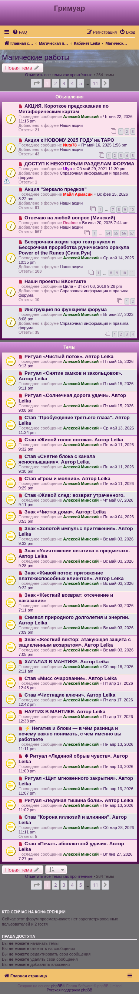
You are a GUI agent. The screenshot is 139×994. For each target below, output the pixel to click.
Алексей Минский (81, 116)
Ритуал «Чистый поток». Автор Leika (68, 356)
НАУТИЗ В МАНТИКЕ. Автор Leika (64, 711)
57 (132, 233)
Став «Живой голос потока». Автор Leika (73, 439)
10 (132, 209)
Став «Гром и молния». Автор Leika (67, 478)
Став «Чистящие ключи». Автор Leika (69, 695)
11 (132, 272)
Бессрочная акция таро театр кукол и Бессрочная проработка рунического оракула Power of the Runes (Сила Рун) (74, 247)
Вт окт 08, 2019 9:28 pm (99, 286)
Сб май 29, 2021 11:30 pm (100, 168)
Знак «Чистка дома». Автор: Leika (65, 512)
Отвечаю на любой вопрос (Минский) (69, 217)
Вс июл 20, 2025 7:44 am (105, 222)
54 (108, 233)
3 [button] (64, 83)
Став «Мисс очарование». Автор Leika (70, 678)
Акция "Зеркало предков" (55, 189)
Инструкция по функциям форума (65, 309)
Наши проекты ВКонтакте (55, 281)
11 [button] (95, 83)
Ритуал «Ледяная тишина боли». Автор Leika (78, 800)
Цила (68, 286)
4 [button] (72, 83)
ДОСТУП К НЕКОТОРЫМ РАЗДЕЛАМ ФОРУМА (79, 163)
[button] (36, 83)
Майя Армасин (78, 194)
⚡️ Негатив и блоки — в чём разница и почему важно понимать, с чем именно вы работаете (70, 733)
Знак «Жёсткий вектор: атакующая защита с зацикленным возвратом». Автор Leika (75, 642)
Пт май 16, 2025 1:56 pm (104, 145)
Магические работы (36, 57)
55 (116, 233)
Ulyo (67, 168)
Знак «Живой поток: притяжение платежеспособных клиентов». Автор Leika (71, 575)
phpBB (57, 986)
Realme (70, 222)
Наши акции (71, 125)
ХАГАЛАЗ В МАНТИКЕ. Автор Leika (66, 661)
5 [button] (80, 83)
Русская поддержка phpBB (69, 990)
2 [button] (55, 83)
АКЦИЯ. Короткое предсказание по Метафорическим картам (64, 108)
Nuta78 (70, 145)
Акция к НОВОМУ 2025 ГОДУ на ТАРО (69, 140)
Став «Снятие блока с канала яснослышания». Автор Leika (57, 459)
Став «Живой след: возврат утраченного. (74, 495)
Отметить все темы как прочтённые (59, 75)
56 (124, 233)
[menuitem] (19, 32)
